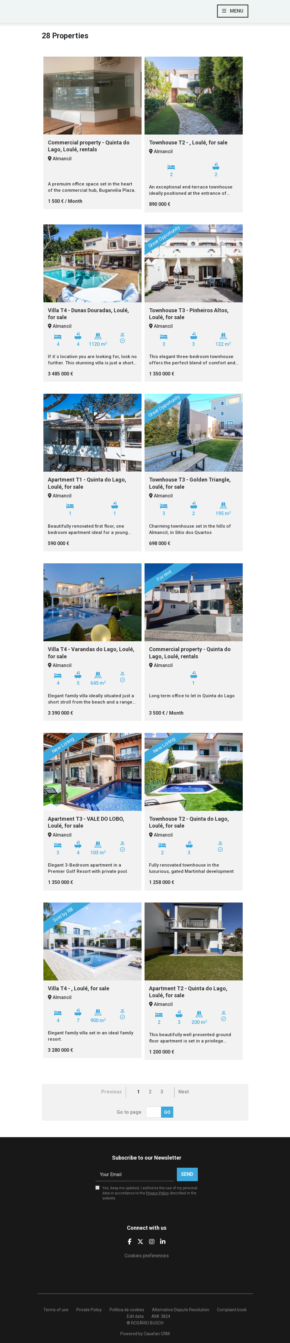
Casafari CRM (157, 1333)
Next (183, 1092)
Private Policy (89, 1309)
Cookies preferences (146, 1256)
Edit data (135, 1316)
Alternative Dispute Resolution (180, 1309)
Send (187, 1174)
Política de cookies (127, 1309)
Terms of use (56, 1309)
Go (167, 1112)
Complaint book (232, 1309)
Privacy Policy (157, 1193)
